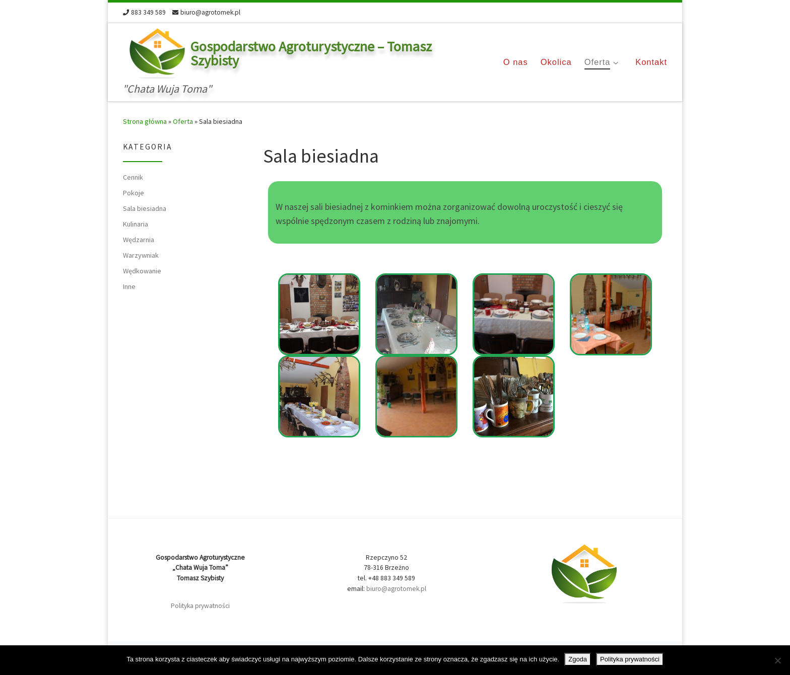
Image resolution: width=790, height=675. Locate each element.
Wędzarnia (138, 239)
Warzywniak (141, 255)
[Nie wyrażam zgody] (777, 660)
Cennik (133, 177)
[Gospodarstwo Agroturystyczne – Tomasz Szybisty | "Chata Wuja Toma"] (155, 51)
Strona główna (145, 121)
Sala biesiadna (144, 208)
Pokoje (133, 192)
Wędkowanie (142, 270)
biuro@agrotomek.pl (396, 588)
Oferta (183, 121)
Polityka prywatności (200, 606)
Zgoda (577, 659)
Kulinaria (135, 224)
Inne (129, 286)
